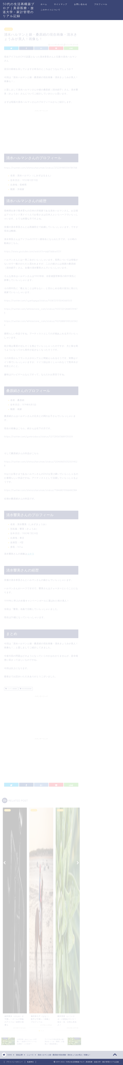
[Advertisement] (41, 129)
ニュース (8, 28)
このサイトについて (50, 10)
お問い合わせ (80, 4)
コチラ (30, 552)
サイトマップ (60, 4)
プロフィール (100, 4)
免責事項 (30, 1062)
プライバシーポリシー (14, 1062)
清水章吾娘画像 (25, 688)
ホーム (44, 4)
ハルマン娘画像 (11, 688)
